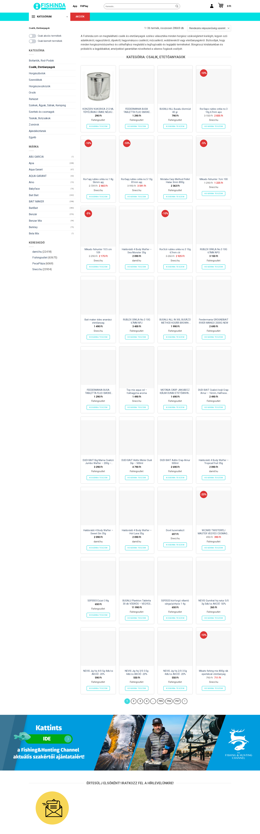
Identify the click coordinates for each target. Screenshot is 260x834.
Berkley (33, 227)
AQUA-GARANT (38, 176)
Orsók (32, 92)
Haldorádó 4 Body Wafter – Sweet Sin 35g (98, 532)
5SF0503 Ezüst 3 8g (98, 600)
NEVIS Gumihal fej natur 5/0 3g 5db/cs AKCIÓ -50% (213, 602)
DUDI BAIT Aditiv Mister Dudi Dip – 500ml (137, 462)
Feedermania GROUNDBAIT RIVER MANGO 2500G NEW (213, 321)
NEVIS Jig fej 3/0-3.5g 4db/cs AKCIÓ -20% (136, 673)
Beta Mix (34, 233)
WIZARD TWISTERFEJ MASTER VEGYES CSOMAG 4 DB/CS (213, 532)
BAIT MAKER (36, 201)
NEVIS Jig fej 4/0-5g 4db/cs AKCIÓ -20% (98, 673)
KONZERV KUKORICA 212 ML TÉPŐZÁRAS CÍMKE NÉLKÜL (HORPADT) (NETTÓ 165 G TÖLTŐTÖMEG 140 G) (98, 111)
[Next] (185, 701)
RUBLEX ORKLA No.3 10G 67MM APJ (136, 321)
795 (160, 701)
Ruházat (33, 99)
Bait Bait (33, 195)
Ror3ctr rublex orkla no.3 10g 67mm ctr (175, 251)
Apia (31, 163)
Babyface (34, 188)
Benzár (33, 214)
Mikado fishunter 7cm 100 (214, 179)
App (75, 6)
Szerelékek (35, 79)
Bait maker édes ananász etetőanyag (98, 321)
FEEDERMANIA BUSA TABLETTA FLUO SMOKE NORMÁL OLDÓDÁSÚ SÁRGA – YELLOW (98, 392)
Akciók (80, 16)
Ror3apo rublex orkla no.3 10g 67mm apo (214, 111)
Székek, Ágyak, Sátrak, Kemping (47, 105)
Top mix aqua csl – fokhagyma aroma (137, 392)
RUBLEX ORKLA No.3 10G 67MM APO (213, 251)
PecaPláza (38, 263)
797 (177, 701)
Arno (31, 182)
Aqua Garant (36, 169)
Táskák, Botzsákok (40, 118)
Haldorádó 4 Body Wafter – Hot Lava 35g (137, 532)
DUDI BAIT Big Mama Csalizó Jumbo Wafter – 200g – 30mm (98, 462)
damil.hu (37, 251)
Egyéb (32, 137)
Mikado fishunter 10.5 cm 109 (98, 251)
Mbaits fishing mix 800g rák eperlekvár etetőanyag (213, 673)
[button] (223, 6)
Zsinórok (34, 124)
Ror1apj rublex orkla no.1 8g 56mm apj (98, 181)
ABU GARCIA (36, 156)
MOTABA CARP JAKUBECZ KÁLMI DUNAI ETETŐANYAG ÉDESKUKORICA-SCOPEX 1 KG (175, 392)
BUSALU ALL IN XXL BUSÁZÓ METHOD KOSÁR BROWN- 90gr (175, 321)
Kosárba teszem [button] (98, 126)
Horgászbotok (37, 73)
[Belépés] (211, 6)
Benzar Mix (35, 220)
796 (169, 701)
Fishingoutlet (39, 257)
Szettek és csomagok (41, 111)
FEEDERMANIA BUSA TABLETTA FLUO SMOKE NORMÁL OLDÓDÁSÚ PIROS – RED (137, 111)
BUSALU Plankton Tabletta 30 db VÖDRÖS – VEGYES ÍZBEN (137, 602)
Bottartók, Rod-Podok (41, 60)
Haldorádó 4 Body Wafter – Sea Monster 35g (137, 251)
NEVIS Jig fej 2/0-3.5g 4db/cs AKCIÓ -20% (175, 673)
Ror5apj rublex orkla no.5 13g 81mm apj (136, 181)
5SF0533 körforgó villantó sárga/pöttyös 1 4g (175, 602)
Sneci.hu (37, 269)
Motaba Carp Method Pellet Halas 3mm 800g (175, 181)
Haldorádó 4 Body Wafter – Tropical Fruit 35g (213, 462)
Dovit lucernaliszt (175, 530)
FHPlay (84, 6)
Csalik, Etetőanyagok (42, 67)
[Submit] (177, 6)
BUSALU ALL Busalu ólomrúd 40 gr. (175, 111)
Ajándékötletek (37, 131)
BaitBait (33, 208)
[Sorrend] (209, 28)
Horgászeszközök (39, 86)
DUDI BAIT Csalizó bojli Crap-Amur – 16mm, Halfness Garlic (213, 392)
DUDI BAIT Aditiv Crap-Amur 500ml (175, 462)
